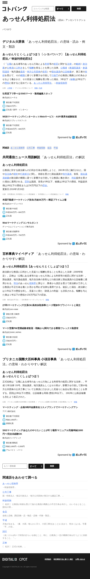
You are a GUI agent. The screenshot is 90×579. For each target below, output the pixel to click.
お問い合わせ (80, 559)
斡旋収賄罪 (61, 83)
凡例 (40, 88)
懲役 (7, 83)
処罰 (56, 64)
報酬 (31, 68)
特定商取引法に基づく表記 (63, 559)
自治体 (8, 174)
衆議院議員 (74, 68)
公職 (9, 64)
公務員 (10, 68)
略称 (78, 64)
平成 (56, 148)
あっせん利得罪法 (42, 83)
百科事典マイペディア (18, 253)
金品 (49, 148)
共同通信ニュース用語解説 (21, 157)
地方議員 (67, 174)
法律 (69, 64)
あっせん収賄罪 (18, 148)
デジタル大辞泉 (13, 41)
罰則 (27, 181)
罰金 (45, 185)
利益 (74, 178)
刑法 (16, 283)
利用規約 (48, 559)
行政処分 (24, 174)
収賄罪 (32, 283)
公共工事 (31, 148)
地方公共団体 (33, 71)
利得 (47, 64)
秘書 (72, 79)
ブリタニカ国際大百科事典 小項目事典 (29, 359)
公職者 (63, 68)
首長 (45, 71)
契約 (16, 174)
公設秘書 (67, 71)
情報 (36, 88)
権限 (22, 75)
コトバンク (14, 8)
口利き (19, 68)
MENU (4, 2)
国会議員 (55, 71)
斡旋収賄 (41, 148)
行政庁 (54, 75)
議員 (22, 71)
